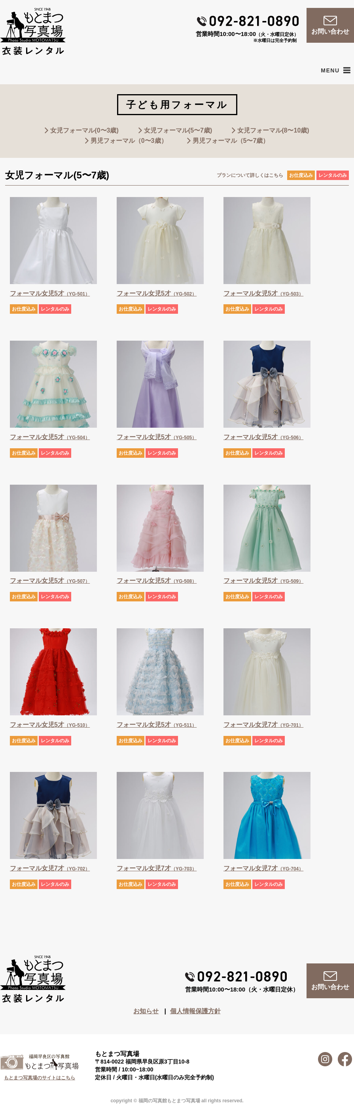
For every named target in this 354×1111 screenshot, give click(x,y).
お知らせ (146, 1011)
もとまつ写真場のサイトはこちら (39, 1078)
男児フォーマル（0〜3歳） (129, 140)
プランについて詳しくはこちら (250, 175)
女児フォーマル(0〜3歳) (84, 130)
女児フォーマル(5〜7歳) (178, 130)
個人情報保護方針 (195, 1011)
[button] (330, 70)
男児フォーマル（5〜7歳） (231, 140)
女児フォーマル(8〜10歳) (273, 130)
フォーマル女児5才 (50, 293)
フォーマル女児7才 (263, 724)
